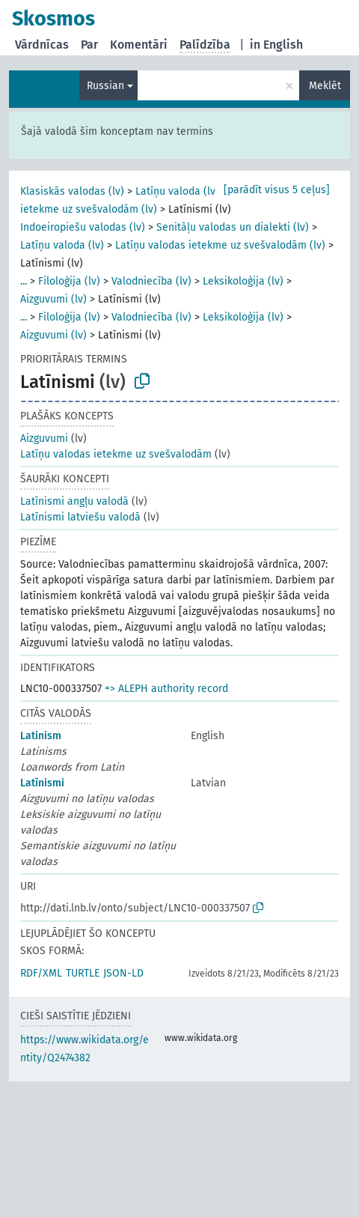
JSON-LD (123, 973)
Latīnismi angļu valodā (74, 501)
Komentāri (139, 44)
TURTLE (82, 973)
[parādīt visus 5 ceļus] (277, 189)
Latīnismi (42, 783)
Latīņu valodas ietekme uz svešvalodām (116, 454)
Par (89, 44)
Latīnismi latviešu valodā (80, 517)
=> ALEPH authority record (166, 688)
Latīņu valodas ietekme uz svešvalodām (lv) (220, 245)
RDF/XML (41, 973)
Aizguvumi (44, 438)
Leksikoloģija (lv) (243, 281)
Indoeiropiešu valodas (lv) (82, 227)
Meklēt (325, 85)
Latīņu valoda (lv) (177, 191)
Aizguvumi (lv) (53, 299)
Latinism (40, 735)
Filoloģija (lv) (69, 281)
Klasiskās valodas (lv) (72, 191)
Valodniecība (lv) (151, 281)
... (23, 281)
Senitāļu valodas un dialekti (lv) (232, 227)
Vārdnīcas (42, 44)
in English (276, 44)
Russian (105, 85)
